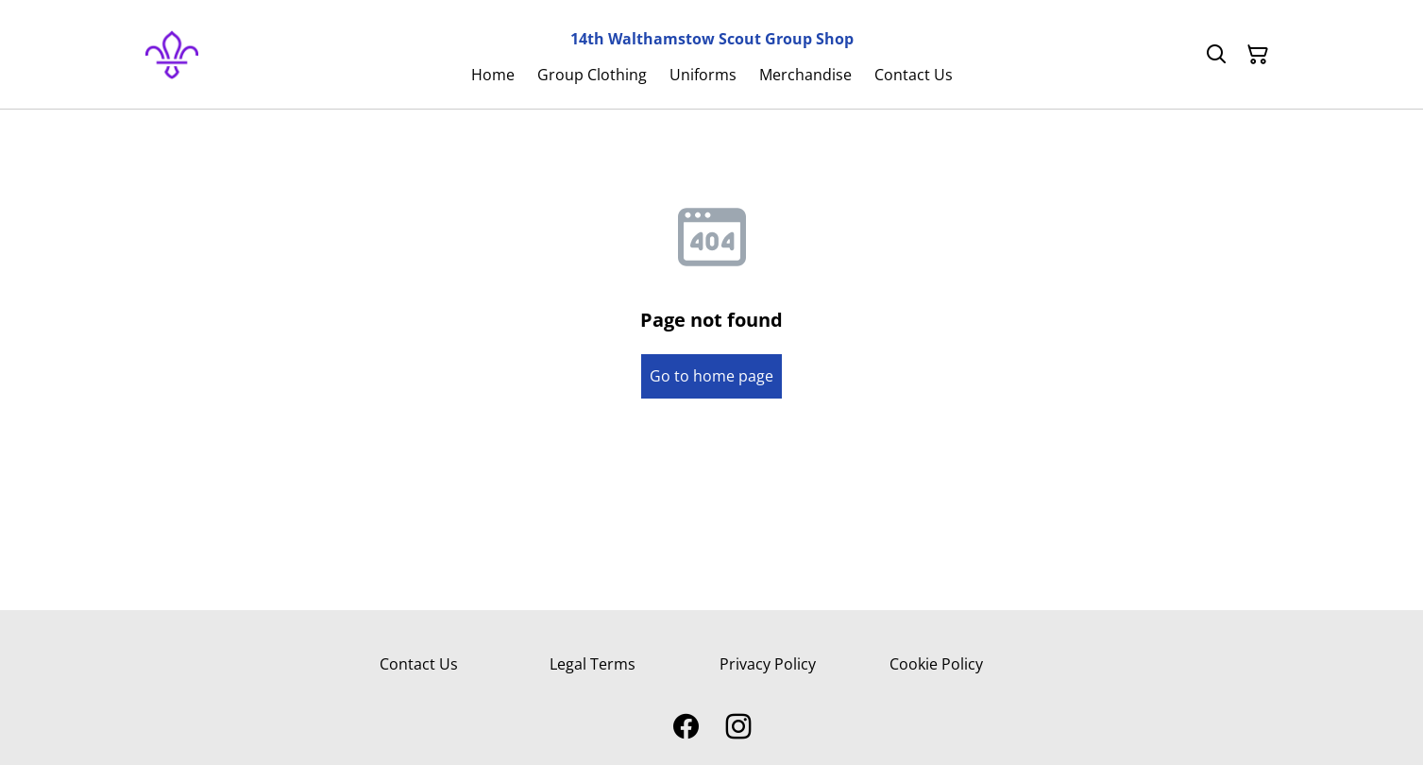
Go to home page (711, 376)
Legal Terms (592, 664)
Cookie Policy (936, 664)
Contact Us (419, 664)
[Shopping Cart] (1258, 55)
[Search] (1216, 55)
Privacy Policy (768, 664)
